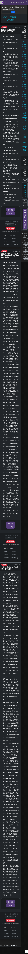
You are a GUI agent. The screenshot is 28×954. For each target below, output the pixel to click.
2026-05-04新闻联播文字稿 (24, 75)
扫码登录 (10, 213)
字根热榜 (25, 180)
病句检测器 (13, 17)
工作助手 (6, 241)
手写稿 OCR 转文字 (24, 135)
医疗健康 (13, 244)
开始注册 (10, 210)
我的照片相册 (24, 143)
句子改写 (5, 17)
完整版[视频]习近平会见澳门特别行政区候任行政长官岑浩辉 (10, 256)
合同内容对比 (24, 120)
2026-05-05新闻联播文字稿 (24, 65)
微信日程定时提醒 (24, 150)
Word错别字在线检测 (8, 20)
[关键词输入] (9, 224)
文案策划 (6, 238)
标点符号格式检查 (24, 127)
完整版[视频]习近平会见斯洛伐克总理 (9, 568)
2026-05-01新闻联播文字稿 (24, 105)
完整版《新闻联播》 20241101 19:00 (8, 31)
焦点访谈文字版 (24, 113)
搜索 (13, 12)
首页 (4, 2)
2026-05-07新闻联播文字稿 (24, 45)
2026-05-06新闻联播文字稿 (24, 55)
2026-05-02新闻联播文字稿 (24, 95)
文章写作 (12, 235)
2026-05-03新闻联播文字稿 (24, 85)
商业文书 (14, 238)
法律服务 (6, 244)
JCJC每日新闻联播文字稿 (15, 2)
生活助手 (14, 241)
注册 (26, 2)
